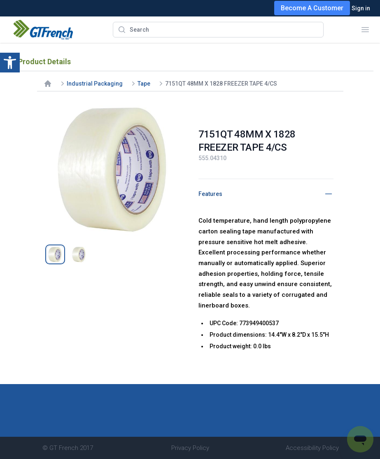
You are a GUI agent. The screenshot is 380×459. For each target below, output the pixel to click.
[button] (10, 62)
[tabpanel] (114, 168)
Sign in (361, 8)
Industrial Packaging (95, 83)
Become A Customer (312, 8)
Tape (144, 83)
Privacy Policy (190, 448)
